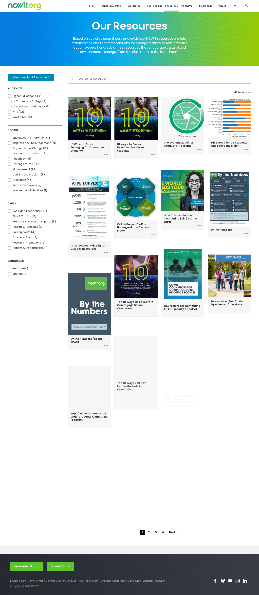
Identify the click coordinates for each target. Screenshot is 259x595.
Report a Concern (88, 580)
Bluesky (223, 581)
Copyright (160, 580)
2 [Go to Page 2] (149, 532)
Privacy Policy (18, 580)
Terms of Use (35, 580)
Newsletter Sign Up (26, 566)
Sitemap (148, 580)
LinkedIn (245, 581)
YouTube (230, 581)
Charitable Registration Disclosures (121, 580)
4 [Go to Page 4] (163, 532)
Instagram (238, 581)
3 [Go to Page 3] (156, 532)
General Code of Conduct (61, 580)
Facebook (215, 581)
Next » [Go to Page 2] (173, 532)
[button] (246, 6)
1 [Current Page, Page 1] (142, 532)
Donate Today (60, 566)
